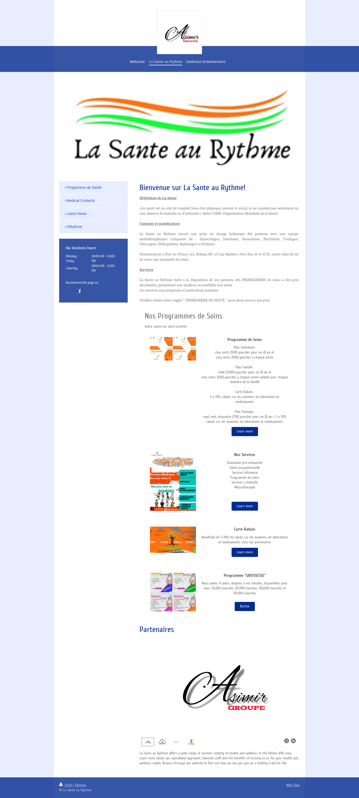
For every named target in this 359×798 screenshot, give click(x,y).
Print (66, 785)
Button (245, 606)
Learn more (245, 431)
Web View (293, 785)
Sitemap (80, 785)
